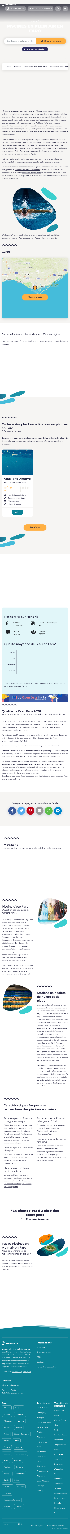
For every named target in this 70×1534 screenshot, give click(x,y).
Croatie (7, 1447)
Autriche (7, 1467)
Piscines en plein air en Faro (35, 67)
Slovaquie (7, 1487)
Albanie (7, 1408)
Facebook (16, 1372)
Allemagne (8, 1421)
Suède (6, 1480)
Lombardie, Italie (44, 1423)
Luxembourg (21, 1454)
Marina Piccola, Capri (60, 1422)
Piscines (14, 238)
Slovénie (20, 1487)
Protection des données (55, 1525)
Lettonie (18, 1447)
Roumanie (20, 1474)
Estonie (21, 1421)
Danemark (20, 1414)
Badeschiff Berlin (61, 1493)
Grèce (6, 1434)
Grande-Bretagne (21, 1434)
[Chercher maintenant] (51, 41)
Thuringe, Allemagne (41, 1488)
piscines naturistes (59, 1158)
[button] (15, 8)
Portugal (7, 1474)
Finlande (7, 1428)
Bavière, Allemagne (41, 1434)
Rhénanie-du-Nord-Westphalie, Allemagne (42, 1449)
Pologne (19, 1467)
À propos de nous (44, 1352)
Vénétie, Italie (42, 1427)
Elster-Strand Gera (59, 1510)
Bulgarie (7, 1414)
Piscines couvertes (25, 238)
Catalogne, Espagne (41, 1415)
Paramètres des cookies (46, 1367)
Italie (17, 1441)
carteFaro (55, 159)
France (19, 1428)
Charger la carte (35, 297)
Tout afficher (35, 527)
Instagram (27, 1372)
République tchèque (12, 1500)
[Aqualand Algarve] (17, 462)
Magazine (41, 1347)
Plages (37, 238)
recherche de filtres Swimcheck (27, 170)
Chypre (19, 1507)
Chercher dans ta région (35, 49)
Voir (17, 512)
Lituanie (7, 1454)
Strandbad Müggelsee (58, 1466)
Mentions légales (37, 1525)
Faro (39, 21)
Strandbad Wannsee (58, 1476)
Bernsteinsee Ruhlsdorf (59, 1500)
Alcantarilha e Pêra (18, 483)
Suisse (16, 1480)
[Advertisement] (35, 90)
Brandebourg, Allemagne (42, 1473)
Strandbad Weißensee (58, 1486)
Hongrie (32, 21)
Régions (17, 67)
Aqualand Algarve (17, 478)
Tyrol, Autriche (43, 1408)
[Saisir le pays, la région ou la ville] (20, 41)
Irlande (6, 1441)
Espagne (7, 1493)
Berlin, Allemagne (41, 1464)
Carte (8, 67)
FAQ (39, 1357)
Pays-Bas (17, 1461)
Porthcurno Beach (59, 1413)
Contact (40, 1362)
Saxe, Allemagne (43, 1481)
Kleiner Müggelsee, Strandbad (59, 1454)
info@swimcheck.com (10, 1385)
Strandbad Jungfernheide (60, 1442)
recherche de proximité (31, 173)
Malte (6, 1461)
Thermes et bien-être (49, 238)
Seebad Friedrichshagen (60, 1432)
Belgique (18, 1408)
